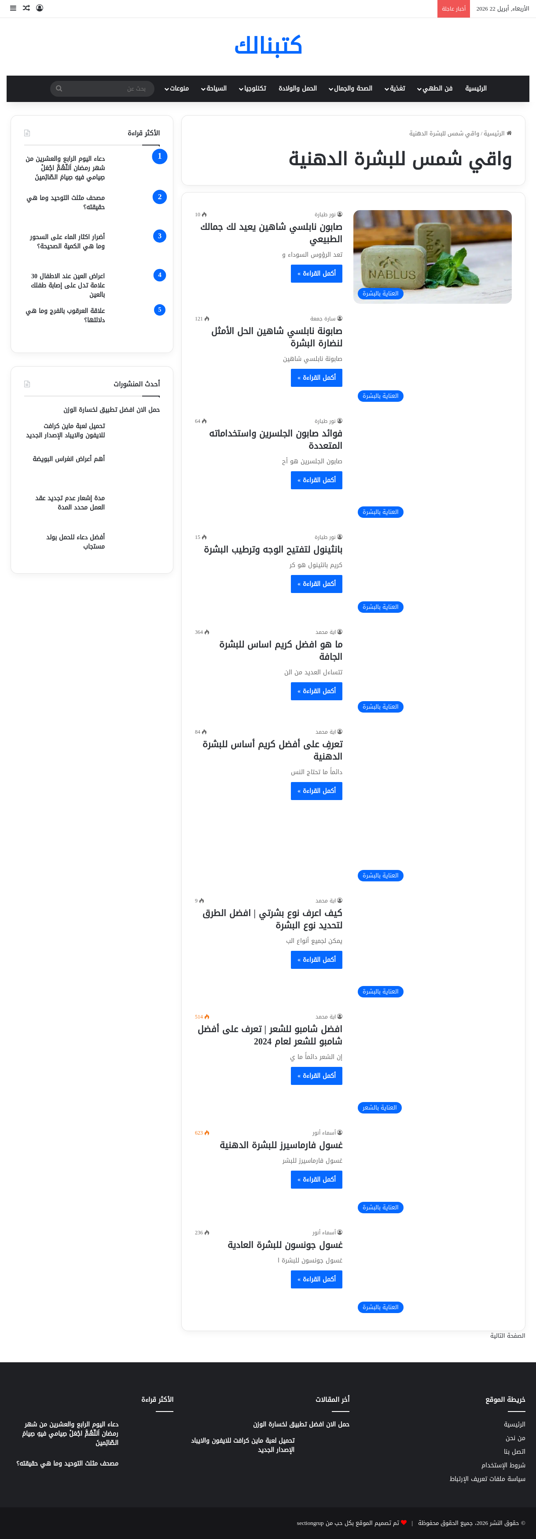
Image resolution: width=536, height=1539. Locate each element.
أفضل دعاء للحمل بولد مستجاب (75, 542)
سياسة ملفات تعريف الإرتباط (487, 1479)
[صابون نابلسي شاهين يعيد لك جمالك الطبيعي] (432, 256)
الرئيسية (476, 89)
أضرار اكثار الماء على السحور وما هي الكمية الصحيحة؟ (67, 241)
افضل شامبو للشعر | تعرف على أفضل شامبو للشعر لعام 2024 (270, 1035)
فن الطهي (437, 89)
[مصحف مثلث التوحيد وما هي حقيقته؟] (135, 209)
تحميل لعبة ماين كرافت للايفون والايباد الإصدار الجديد (65, 430)
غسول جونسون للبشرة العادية (285, 1245)
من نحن (515, 1438)
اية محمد (326, 632)
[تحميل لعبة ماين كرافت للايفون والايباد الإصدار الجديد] (135, 435)
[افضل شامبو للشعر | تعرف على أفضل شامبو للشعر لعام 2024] (432, 1065)
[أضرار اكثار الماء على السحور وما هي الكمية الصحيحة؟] (135, 249)
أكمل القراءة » (316, 274)
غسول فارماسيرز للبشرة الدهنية (281, 1145)
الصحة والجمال (353, 89)
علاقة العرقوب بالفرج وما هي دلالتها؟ (65, 315)
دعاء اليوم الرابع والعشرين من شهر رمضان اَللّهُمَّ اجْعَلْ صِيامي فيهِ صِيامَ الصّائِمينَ (65, 168)
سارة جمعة (323, 319)
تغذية (397, 89)
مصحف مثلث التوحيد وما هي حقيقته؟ (65, 202)
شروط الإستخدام (503, 1465)
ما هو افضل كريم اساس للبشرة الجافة (280, 650)
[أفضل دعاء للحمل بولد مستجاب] (135, 546)
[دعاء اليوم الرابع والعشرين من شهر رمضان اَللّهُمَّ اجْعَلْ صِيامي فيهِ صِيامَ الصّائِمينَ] (135, 170)
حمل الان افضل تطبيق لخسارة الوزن (111, 410)
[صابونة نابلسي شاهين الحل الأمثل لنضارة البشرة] (432, 360)
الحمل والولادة (298, 89)
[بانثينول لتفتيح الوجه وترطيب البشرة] (432, 575)
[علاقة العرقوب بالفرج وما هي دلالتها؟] (135, 322)
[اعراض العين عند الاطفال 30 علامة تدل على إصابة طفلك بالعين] (135, 285)
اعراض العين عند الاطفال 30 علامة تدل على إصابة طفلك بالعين (68, 285)
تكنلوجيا (255, 89)
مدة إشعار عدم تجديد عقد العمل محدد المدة (70, 502)
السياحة (216, 89)
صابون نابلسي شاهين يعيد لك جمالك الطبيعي (271, 232)
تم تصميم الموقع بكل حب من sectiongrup (348, 1522)
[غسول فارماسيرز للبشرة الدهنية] (432, 1173)
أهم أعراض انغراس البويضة (69, 459)
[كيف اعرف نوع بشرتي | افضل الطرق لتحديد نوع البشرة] (432, 949)
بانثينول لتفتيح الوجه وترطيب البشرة (273, 549)
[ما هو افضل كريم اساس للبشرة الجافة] (432, 672)
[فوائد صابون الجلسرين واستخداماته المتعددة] (432, 469)
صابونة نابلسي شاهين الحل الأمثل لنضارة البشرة (276, 337)
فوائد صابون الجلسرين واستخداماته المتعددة (275, 439)
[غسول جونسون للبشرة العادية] (432, 1272)
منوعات (179, 89)
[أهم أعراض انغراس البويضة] (135, 471)
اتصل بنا (514, 1451)
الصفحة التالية (507, 1335)
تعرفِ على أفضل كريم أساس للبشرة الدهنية (272, 750)
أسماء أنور (324, 1133)
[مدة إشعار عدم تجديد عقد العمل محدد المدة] (135, 510)
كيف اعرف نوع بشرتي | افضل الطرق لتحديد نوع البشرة (272, 919)
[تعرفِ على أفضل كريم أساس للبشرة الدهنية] (432, 807)
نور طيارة (325, 214)
